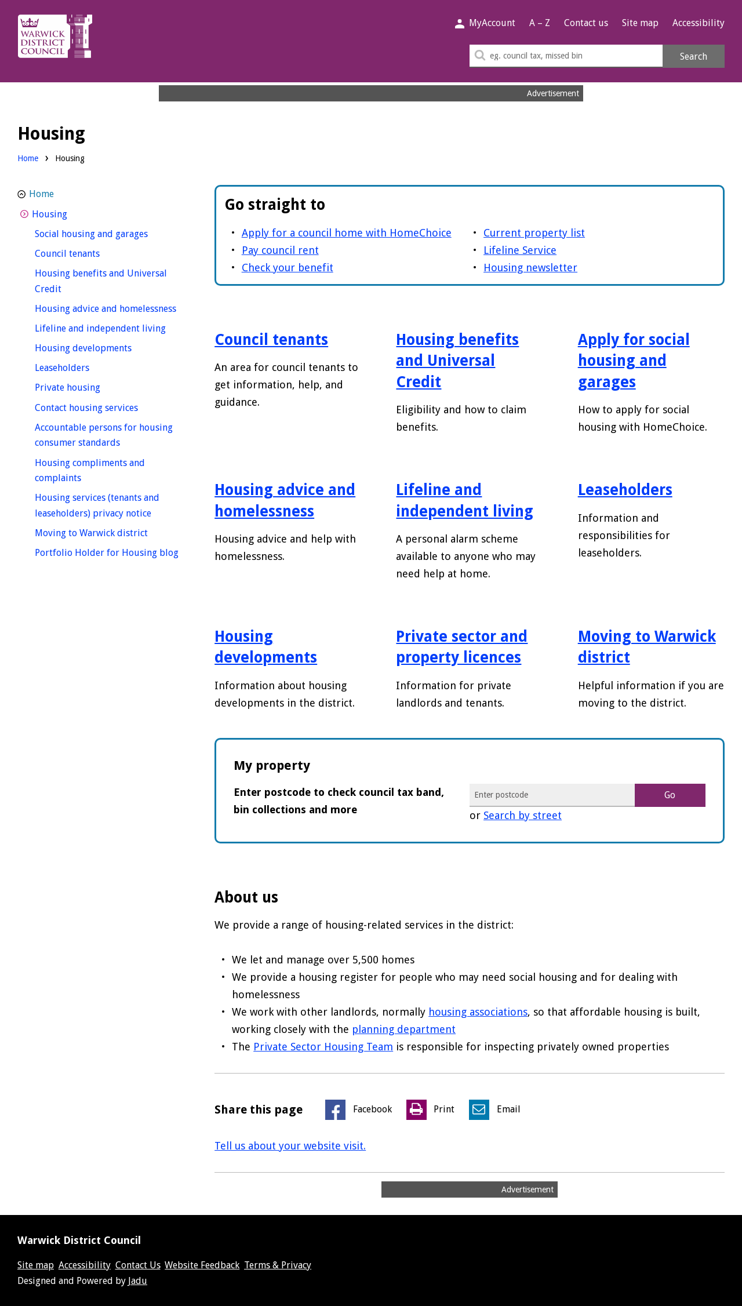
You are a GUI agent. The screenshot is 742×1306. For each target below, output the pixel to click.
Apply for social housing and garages (634, 361)
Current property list (534, 233)
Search (693, 56)
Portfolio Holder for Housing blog (110, 551)
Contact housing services (108, 406)
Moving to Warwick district (110, 532)
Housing (71, 213)
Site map (640, 22)
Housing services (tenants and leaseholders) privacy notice (110, 505)
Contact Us (138, 1265)
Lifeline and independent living (110, 327)
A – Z (539, 22)
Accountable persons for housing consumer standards (104, 435)
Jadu (137, 1280)
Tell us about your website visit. (290, 1146)
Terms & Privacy (277, 1265)
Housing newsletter (530, 267)
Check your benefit (287, 267)
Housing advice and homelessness (110, 307)
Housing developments (104, 347)
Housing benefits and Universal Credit (457, 361)
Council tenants (271, 339)
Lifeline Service (519, 250)
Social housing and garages (110, 232)
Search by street (522, 815)
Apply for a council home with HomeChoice (347, 233)
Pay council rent (280, 250)
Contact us (586, 22)
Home (27, 158)
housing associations (478, 1012)
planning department (404, 1029)
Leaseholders (625, 490)
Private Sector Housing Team (323, 1047)
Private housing (89, 386)
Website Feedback (202, 1265)
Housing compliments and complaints (90, 470)
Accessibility (698, 22)
